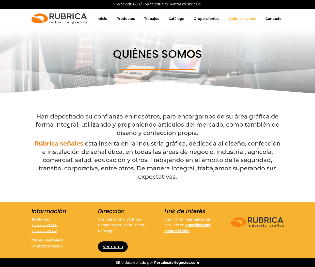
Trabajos (151, 18)
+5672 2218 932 (155, 4)
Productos (126, 18)
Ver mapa (113, 246)
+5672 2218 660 (127, 4)
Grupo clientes (207, 18)
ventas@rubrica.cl (185, 4)
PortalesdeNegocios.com (176, 262)
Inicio (102, 18)
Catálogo (176, 18)
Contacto (273, 18)
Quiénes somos (242, 18)
